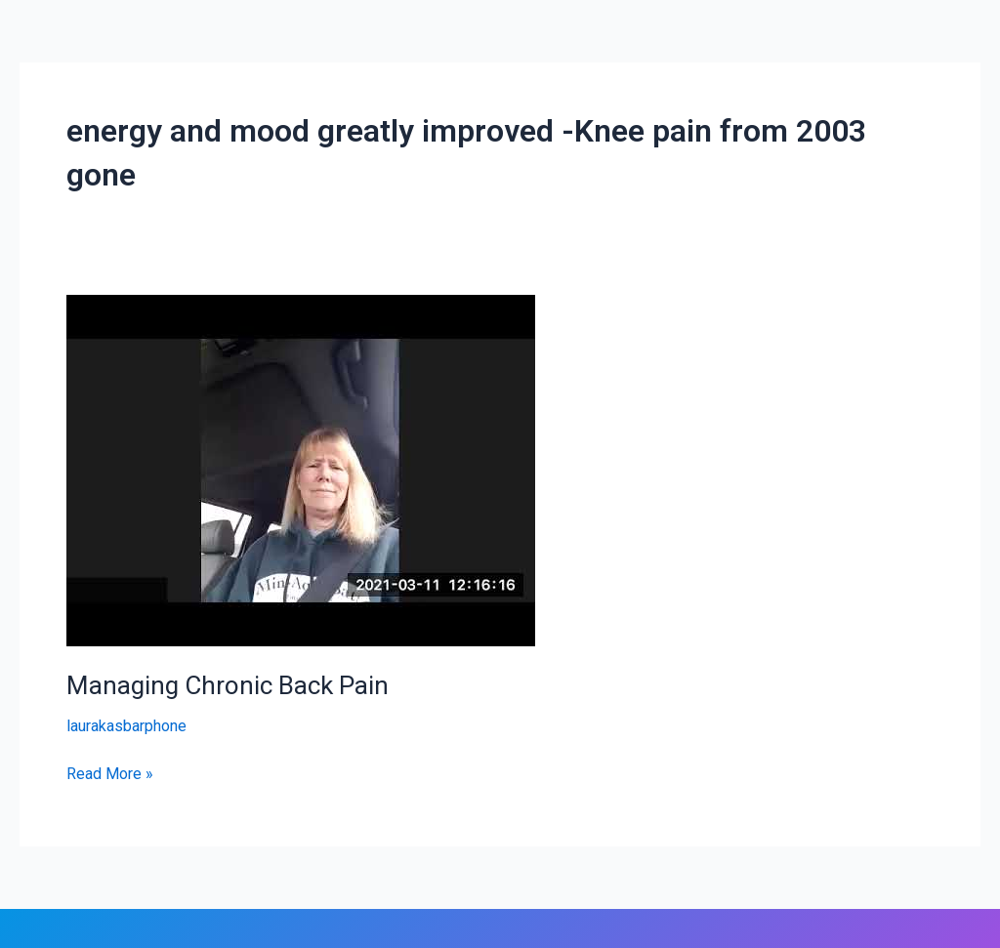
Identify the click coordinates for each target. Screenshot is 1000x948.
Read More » (109, 772)
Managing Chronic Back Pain (227, 685)
